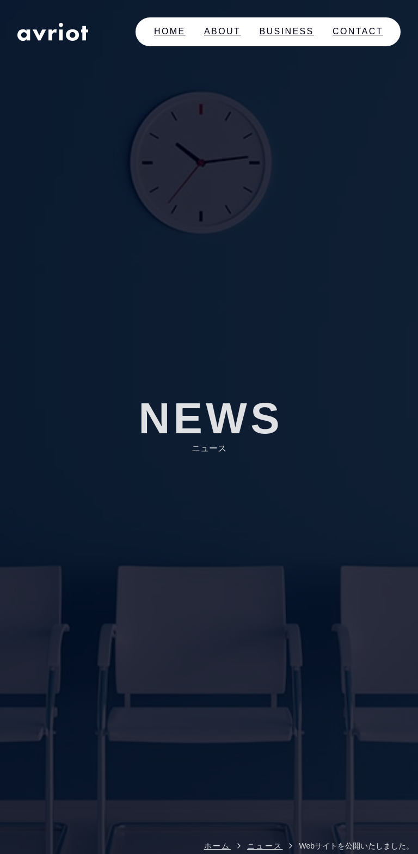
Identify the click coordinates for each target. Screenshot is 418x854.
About (222, 31)
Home (170, 31)
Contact (358, 31)
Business (287, 31)
